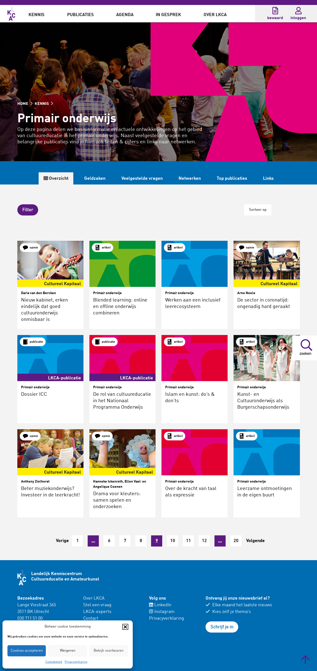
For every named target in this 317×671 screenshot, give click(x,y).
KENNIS (44, 104)
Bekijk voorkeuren (108, 651)
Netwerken (190, 178)
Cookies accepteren (27, 651)
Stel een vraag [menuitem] (97, 605)
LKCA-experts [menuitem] (97, 612)
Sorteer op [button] (257, 210)
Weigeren (67, 651)
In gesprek (168, 15)
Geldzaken (95, 178)
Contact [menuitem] (90, 618)
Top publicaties (232, 178)
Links (268, 178)
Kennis (36, 15)
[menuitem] (37, 13)
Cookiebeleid (53, 662)
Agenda (124, 15)
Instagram (162, 612)
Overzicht (56, 178)
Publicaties (80, 15)
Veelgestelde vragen (142, 178)
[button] (125, 626)
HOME (24, 104)
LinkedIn (160, 605)
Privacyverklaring (76, 662)
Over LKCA (215, 15)
